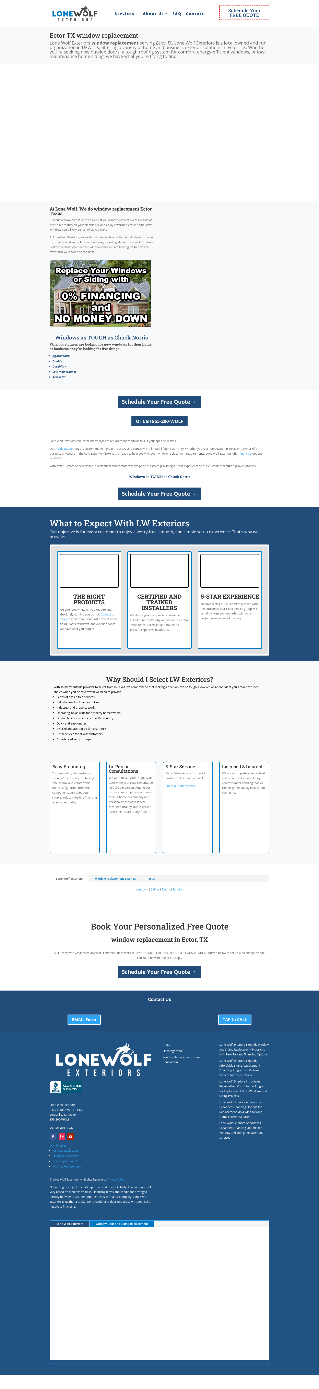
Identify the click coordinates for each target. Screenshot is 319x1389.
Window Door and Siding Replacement (122, 1224)
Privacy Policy (115, 1179)
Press (166, 1044)
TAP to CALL (235, 1019)
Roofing (178, 889)
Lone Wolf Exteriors (69, 879)
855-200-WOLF (59, 1119)
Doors (166, 889)
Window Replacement (66, 1150)
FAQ (177, 14)
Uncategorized (172, 1051)
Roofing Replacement (66, 1166)
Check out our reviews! (180, 786)
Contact (195, 14)
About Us (153, 14)
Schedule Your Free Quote (156, 401)
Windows (142, 889)
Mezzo (68, 449)
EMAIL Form (84, 1019)
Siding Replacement (65, 1156)
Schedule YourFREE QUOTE (244, 12)
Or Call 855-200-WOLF (159, 421)
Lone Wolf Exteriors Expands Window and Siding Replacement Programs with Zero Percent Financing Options (244, 1049)
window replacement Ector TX (115, 879)
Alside (59, 449)
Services (124, 14)
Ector (152, 879)
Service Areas (64, 1127)
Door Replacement (64, 1161)
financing (245, 453)
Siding (155, 889)
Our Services (58, 1145)
